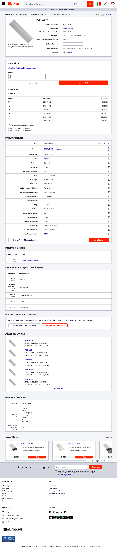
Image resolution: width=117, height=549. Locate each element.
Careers (4, 493)
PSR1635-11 (30, 340)
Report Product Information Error (25, 240)
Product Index (9, 14)
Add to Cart (83, 83)
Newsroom (5, 501)
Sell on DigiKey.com (8, 491)
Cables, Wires (22, 14)
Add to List (33, 83)
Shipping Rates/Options (56, 491)
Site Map (5, 496)
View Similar (99, 240)
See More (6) (58, 388)
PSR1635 (47, 158)
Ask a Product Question (55, 325)
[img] (13, 4)
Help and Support (54, 486)
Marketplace (6, 488)
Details (37, 457)
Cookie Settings (95, 546)
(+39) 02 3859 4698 (10, 516)
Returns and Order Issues (57, 493)
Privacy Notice (66, 475)
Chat (5, 512)
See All (18, 437)
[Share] (109, 14)
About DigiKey (7, 486)
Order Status (53, 488)
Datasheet (67, 52)
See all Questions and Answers (24, 325)
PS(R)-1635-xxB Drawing (30, 260)
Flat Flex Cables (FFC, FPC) (39, 14)
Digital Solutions (7, 498)
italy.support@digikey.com (12, 519)
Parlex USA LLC (68, 28)
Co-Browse (7, 522)
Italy (22, 546)
